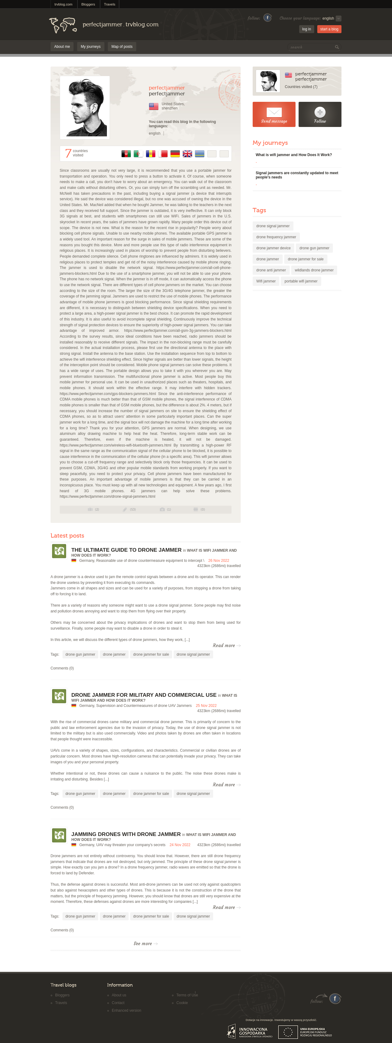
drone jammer (114, 654)
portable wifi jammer (301, 281)
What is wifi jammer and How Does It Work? (294, 155)
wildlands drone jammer (314, 270)
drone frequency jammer (276, 237)
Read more (227, 645)
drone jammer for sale (151, 654)
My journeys (91, 46)
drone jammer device (273, 248)
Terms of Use (187, 995)
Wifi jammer (266, 281)
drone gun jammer (80, 654)
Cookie (182, 1003)
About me (62, 46)
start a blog (329, 29)
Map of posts (122, 46)
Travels (109, 4)
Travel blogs (64, 985)
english (154, 133)
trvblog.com (64, 4)
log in (306, 29)
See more (146, 943)
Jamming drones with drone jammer (126, 834)
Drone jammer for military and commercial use (144, 695)
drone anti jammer (271, 270)
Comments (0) (62, 668)
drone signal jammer (193, 654)
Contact (118, 1003)
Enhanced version (126, 1010)
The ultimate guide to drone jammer (126, 550)
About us (119, 995)
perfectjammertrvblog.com (121, 24)
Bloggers (88, 4)
